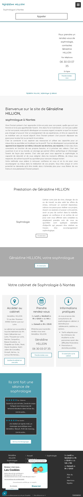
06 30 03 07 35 (41, 348)
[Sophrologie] (22, 208)
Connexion (77, 495)
